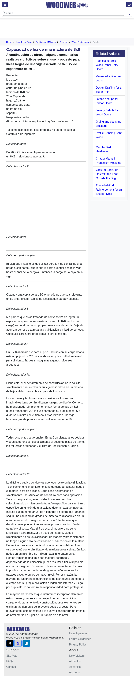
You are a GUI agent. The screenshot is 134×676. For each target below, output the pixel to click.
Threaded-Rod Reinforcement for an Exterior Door (109, 189)
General (63, 42)
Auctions (74, 672)
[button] (10, 643)
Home (9, 42)
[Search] (63, 13)
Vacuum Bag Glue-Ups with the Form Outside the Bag (107, 174)
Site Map (11, 655)
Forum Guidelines (80, 638)
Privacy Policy (78, 644)
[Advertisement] (69, 29)
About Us (75, 661)
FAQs (9, 661)
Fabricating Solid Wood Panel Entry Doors (107, 65)
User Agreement (79, 633)
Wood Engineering (80, 42)
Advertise (75, 666)
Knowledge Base (24, 42)
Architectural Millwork (46, 42)
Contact (11, 666)
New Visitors (77, 655)
